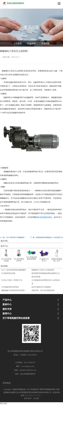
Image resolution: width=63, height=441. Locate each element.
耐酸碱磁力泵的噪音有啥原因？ (13, 290)
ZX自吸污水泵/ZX (44, 260)
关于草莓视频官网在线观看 (16, 318)
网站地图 (3, 404)
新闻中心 (7, 313)
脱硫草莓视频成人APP (56, 260)
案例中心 (7, 304)
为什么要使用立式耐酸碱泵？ (16, 237)
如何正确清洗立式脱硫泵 (41, 287)
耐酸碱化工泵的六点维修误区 (43, 270)
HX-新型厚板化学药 (19, 260)
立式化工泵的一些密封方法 (11, 280)
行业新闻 (31, 43)
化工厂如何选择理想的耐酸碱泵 (13, 270)
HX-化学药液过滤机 (6, 260)
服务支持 (7, 309)
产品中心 (7, 300)
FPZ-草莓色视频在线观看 (31, 258)
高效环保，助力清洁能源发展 (43, 290)
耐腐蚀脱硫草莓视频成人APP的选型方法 (49, 237)
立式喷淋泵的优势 (8, 273)
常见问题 (45, 43)
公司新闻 (18, 43)
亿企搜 (36, 398)
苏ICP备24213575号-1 (33, 395)
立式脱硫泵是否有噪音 (10, 287)
